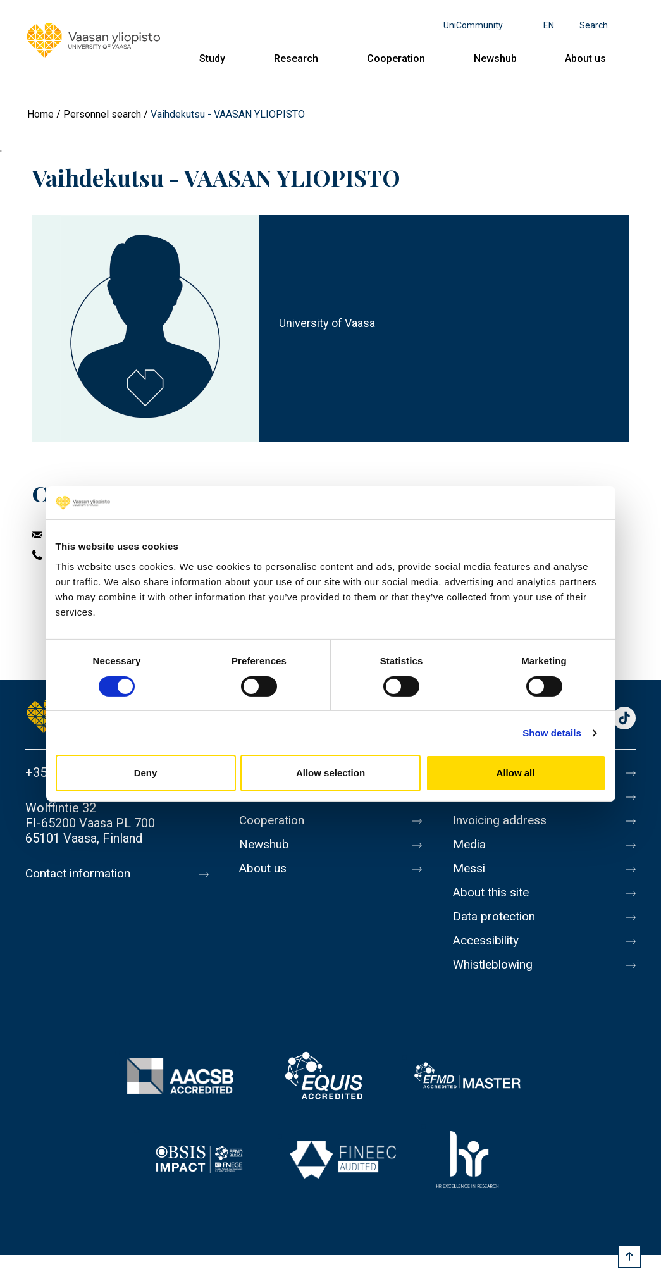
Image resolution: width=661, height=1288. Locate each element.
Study (212, 59)
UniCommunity (473, 25)
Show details (551, 733)
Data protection (496, 916)
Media (470, 844)
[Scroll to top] (629, 1256)
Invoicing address (502, 820)
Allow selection (330, 772)
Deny (146, 772)
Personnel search (102, 114)
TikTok (624, 719)
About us (585, 59)
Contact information (81, 873)
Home (40, 114)
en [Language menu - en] (548, 25)
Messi (470, 868)
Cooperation (396, 59)
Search (593, 25)
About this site (493, 892)
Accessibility (488, 940)
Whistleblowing (495, 964)
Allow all (516, 772)
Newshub (495, 59)
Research (296, 59)
